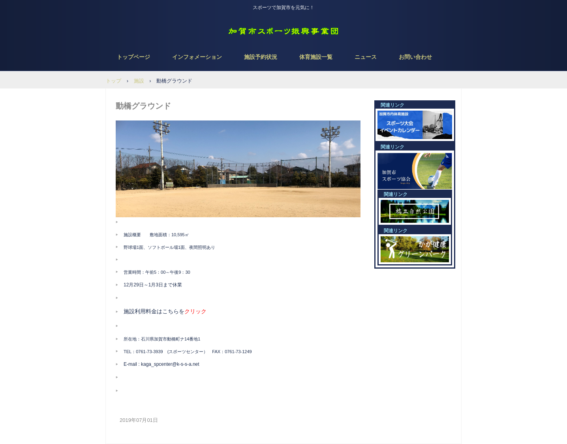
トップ (113, 81)
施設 (139, 81)
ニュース (366, 57)
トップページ (133, 57)
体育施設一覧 (315, 57)
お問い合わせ (415, 57)
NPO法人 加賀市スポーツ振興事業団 (283, 31)
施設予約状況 (260, 57)
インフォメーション (197, 57)
